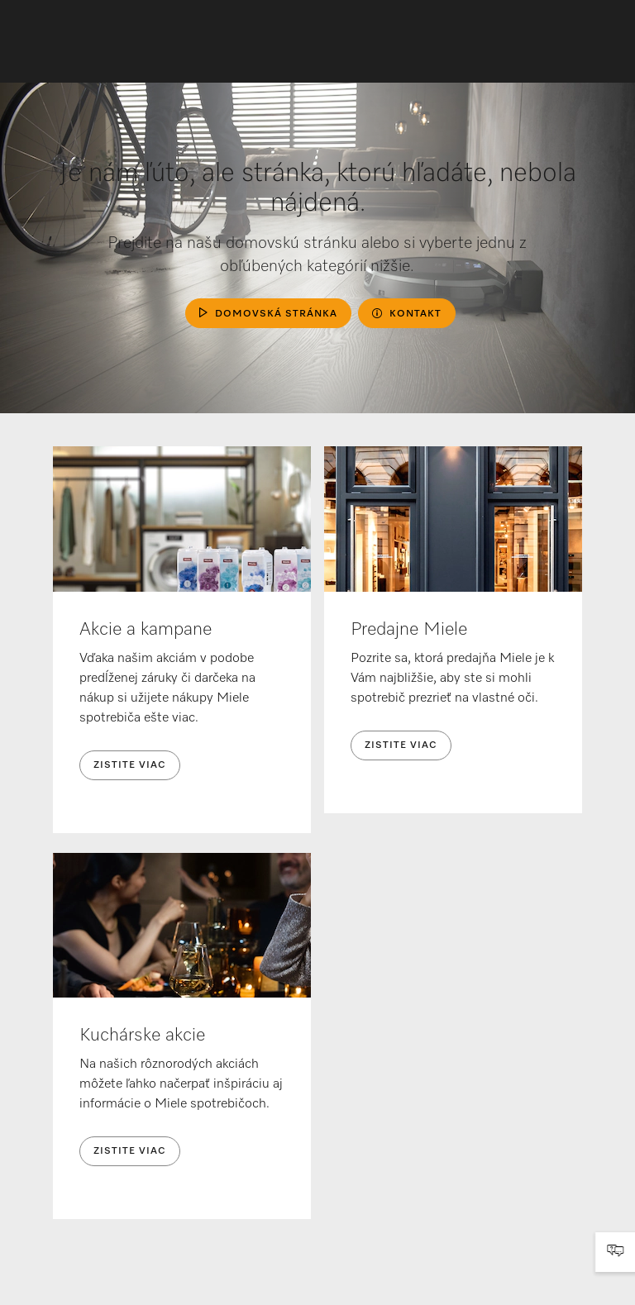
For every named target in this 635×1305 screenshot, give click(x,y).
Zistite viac (129, 765)
